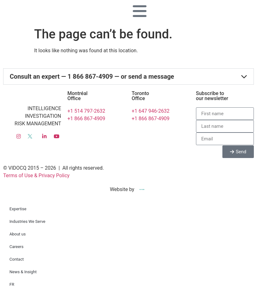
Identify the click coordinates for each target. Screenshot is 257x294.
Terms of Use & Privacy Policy (36, 175)
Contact (16, 259)
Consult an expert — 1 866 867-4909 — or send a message (92, 76)
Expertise (17, 208)
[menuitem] (128, 284)
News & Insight (22, 271)
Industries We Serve (27, 221)
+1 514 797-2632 (86, 111)
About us (17, 234)
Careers (16, 246)
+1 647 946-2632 (151, 111)
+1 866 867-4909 (86, 119)
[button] (128, 76)
